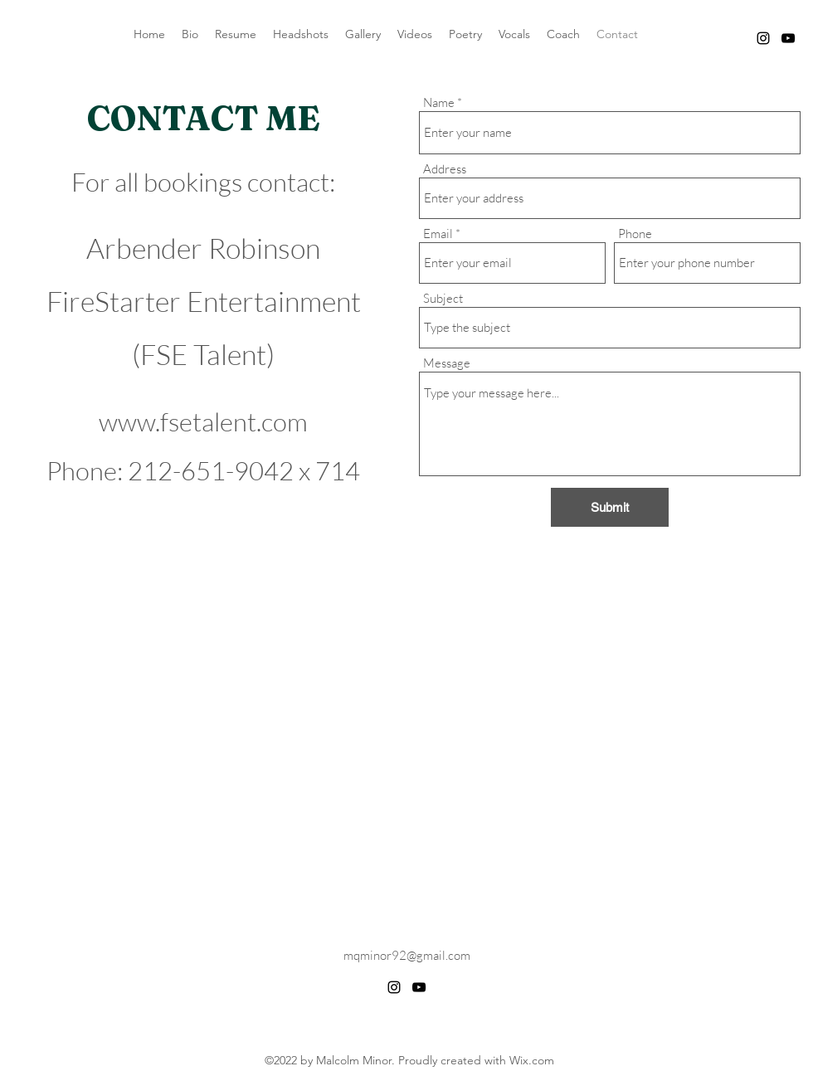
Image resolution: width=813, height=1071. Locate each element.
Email (438, 233)
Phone (635, 233)
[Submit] (610, 507)
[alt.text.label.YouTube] (788, 38)
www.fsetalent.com (203, 421)
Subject (443, 298)
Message (446, 363)
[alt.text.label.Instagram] (763, 38)
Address (444, 169)
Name (439, 102)
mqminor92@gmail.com (406, 955)
